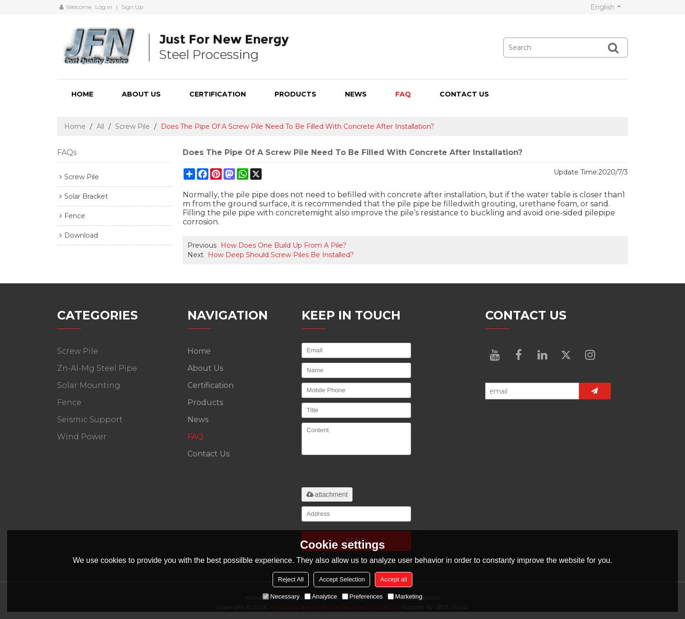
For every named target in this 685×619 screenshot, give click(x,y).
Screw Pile (132, 126)
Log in (103, 6)
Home (82, 94)
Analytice (320, 596)
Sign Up (132, 6)
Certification (217, 94)
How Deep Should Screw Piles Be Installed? (281, 255)
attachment (327, 494)
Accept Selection (342, 579)
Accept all (393, 579)
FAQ (403, 94)
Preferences (362, 596)
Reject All (290, 579)
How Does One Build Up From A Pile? (283, 245)
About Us (141, 94)
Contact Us (464, 94)
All (100, 126)
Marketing (405, 596)
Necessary (281, 596)
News (356, 94)
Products (295, 94)
